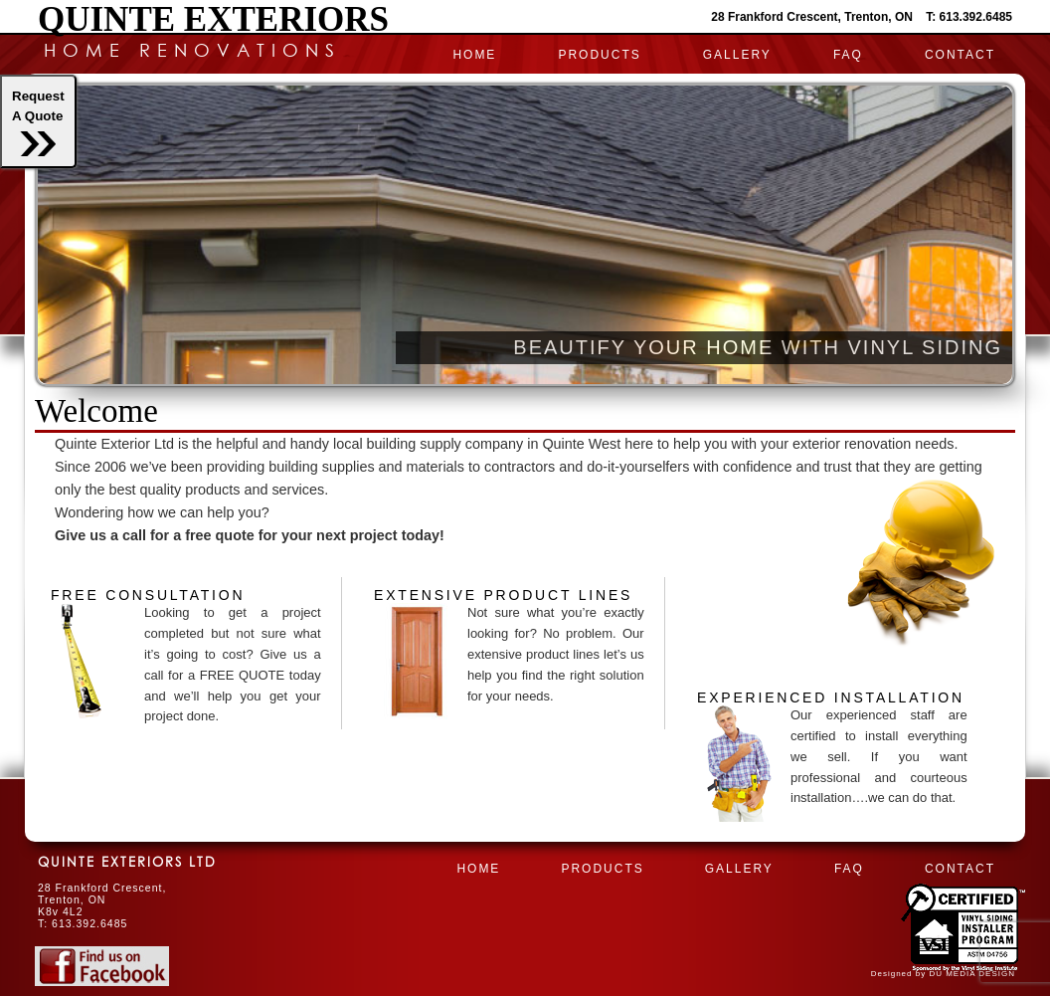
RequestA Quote (38, 122)
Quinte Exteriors (213, 19)
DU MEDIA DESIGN (972, 973)
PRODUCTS (599, 55)
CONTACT (960, 55)
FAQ (848, 55)
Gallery (737, 55)
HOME (474, 55)
